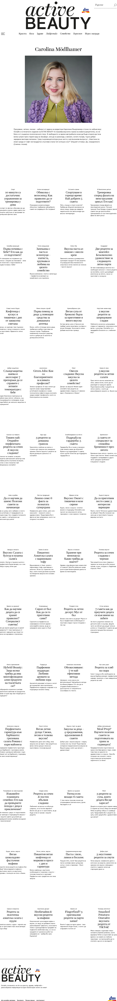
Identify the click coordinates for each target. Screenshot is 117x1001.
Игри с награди (92, 30)
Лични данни (30, 996)
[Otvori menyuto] (3, 30)
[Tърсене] (105, 5)
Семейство (65, 30)
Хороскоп (77, 30)
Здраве (40, 30)
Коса (31, 30)
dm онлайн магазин (8, 996)
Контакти (20, 996)
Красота (23, 30)
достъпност (40, 996)
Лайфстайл (51, 30)
